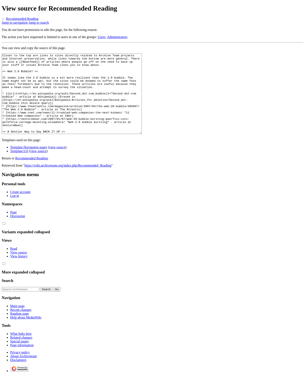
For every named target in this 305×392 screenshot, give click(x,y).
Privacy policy (20, 368)
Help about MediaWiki (25, 333)
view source (57, 163)
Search (7, 296)
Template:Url (19, 167)
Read (13, 264)
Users (101, 37)
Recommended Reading (22, 19)
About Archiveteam (23, 372)
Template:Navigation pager (28, 163)
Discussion (17, 232)
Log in (14, 211)
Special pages (19, 357)
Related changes (21, 353)
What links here (21, 349)
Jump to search (39, 22)
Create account (20, 208)
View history (19, 272)
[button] (4, 239)
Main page (17, 322)
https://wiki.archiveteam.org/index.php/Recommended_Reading (68, 181)
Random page (19, 329)
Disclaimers (18, 376)
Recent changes (20, 325)
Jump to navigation (15, 22)
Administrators (117, 37)
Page (13, 228)
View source (18, 268)
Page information (22, 361)
